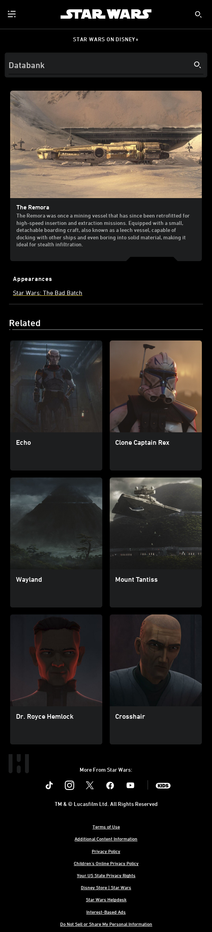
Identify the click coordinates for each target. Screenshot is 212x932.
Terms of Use (106, 826)
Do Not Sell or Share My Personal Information (106, 924)
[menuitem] (12, 14)
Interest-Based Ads (106, 911)
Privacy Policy (106, 851)
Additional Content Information (106, 838)
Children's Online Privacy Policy (106, 863)
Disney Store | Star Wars (106, 887)
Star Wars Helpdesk (106, 899)
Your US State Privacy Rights (106, 875)
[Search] (106, 65)
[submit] (198, 14)
